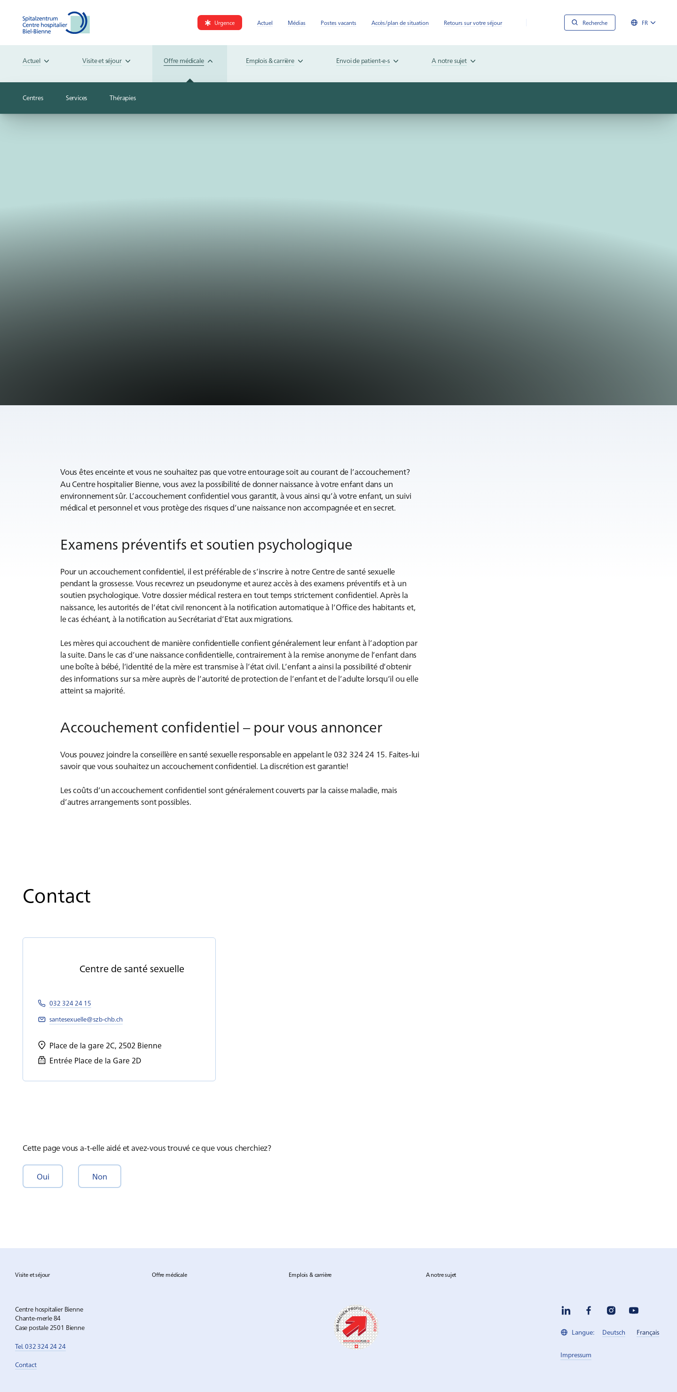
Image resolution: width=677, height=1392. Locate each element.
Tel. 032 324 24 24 (40, 1346)
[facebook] (588, 1310)
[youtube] (633, 1310)
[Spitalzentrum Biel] (56, 22)
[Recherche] (589, 23)
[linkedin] (566, 1310)
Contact (26, 1364)
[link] (219, 22)
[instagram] (611, 1310)
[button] (43, 1176)
